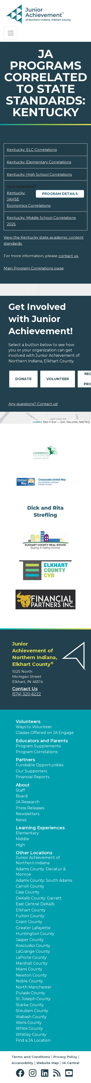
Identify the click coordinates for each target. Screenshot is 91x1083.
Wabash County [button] (31, 1016)
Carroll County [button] (30, 886)
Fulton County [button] (30, 916)
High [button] (20, 845)
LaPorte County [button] (31, 957)
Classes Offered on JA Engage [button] (45, 732)
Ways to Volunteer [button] (34, 727)
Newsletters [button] (27, 814)
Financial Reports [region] (32, 777)
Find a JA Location (33, 1040)
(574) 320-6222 (26, 694)
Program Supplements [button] (38, 746)
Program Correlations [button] (37, 752)
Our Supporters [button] (31, 771)
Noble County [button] (29, 981)
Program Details (60, 194)
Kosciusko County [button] (33, 945)
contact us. (68, 255)
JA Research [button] (28, 802)
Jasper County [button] (30, 939)
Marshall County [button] (32, 963)
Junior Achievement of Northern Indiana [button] (38, 860)
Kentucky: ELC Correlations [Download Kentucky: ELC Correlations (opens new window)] (32, 149)
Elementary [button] (27, 833)
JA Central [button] (70, 1063)
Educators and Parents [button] (42, 741)
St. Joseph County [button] (33, 998)
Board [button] (22, 796)
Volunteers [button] (28, 721)
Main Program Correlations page (34, 268)
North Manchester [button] (34, 987)
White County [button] (29, 1028)
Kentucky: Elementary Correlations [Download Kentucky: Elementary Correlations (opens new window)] (39, 162)
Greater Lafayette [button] (33, 928)
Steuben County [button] (32, 1010)
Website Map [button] (47, 1063)
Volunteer (57, 379)
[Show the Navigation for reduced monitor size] (10, 33)
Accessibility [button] (22, 1063)
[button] (21, 1073)
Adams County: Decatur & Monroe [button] (41, 872)
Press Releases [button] (30, 808)
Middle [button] (22, 839)
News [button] (21, 820)
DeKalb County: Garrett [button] (39, 898)
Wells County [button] (29, 1022)
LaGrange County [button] (33, 951)
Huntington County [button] (35, 933)
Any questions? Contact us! (33, 404)
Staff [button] (20, 790)
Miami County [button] (29, 969)
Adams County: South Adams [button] (44, 880)
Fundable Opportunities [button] (39, 765)
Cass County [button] (27, 892)
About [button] (23, 785)
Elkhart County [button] (31, 910)
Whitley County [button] (31, 1034)
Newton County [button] (31, 975)
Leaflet (37, 421)
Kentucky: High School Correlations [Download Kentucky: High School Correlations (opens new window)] (39, 174)
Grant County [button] (29, 921)
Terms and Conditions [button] (31, 1057)
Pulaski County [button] (30, 993)
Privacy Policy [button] (65, 1057)
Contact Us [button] (25, 689)
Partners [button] (25, 760)
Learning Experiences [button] (40, 828)
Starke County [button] (30, 1005)
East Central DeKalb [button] (35, 904)
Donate (23, 379)
